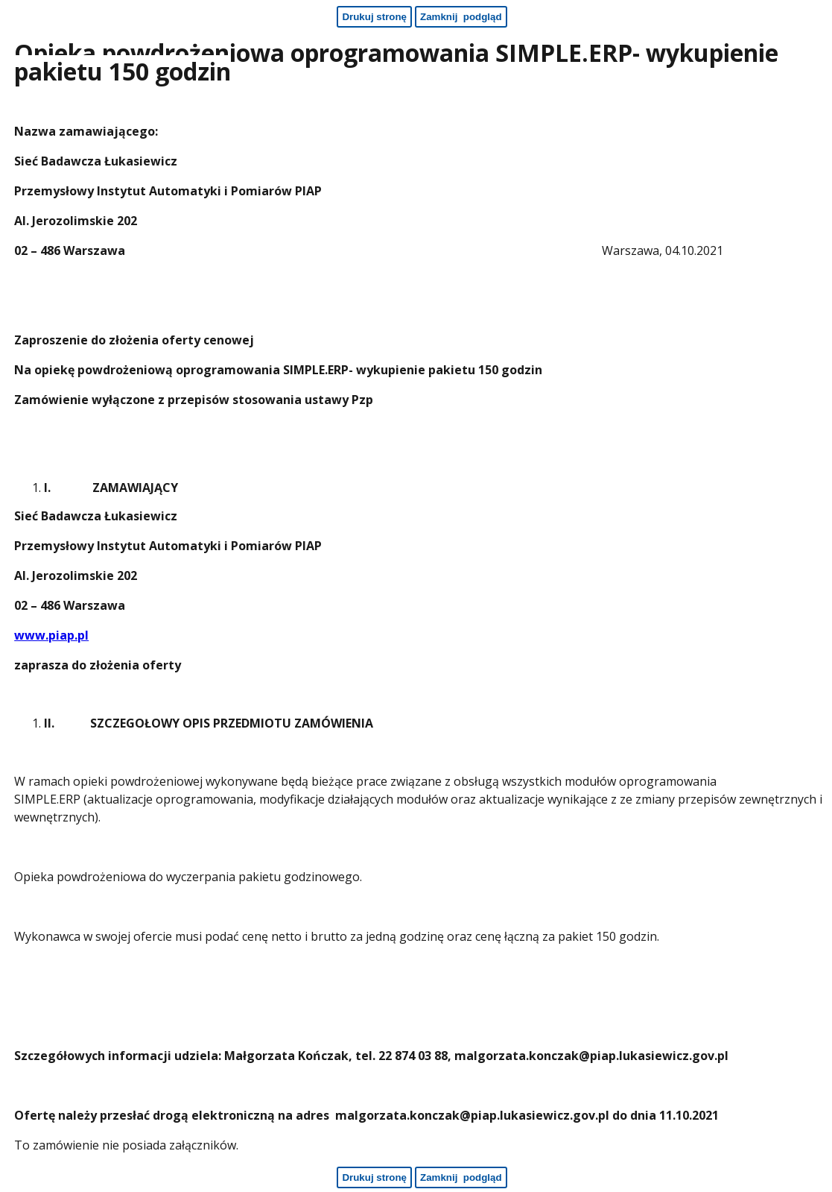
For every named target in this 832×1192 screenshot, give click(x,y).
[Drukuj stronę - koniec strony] (374, 1177)
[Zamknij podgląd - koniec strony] (461, 1177)
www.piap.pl (51, 635)
